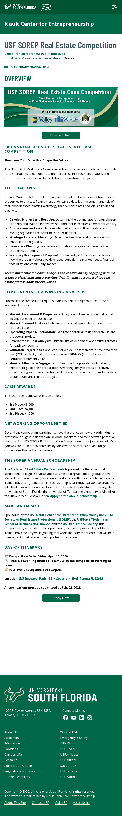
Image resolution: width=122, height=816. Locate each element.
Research (10, 760)
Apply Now (61, 598)
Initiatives (57, 54)
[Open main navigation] (114, 7)
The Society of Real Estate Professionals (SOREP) (59, 517)
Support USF (69, 766)
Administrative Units (18, 766)
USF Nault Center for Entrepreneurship (59, 515)
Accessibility (81, 803)
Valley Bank (97, 515)
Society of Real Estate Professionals (37, 469)
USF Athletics (69, 754)
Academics (11, 738)
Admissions (12, 743)
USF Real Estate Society (80, 524)
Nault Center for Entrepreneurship (49, 23)
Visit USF (61, 803)
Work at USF (69, 732)
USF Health (68, 749)
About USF (11, 732)
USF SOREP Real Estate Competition (34, 58)
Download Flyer (61, 135)
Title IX (65, 743)
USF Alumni (68, 760)
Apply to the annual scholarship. (74, 496)
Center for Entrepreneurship (25, 54)
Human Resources (17, 777)
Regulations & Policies (19, 771)
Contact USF (40, 803)
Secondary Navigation (26, 67)
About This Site (15, 803)
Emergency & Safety (74, 738)
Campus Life (13, 754)
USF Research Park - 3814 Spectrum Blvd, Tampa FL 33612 (61, 579)
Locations (11, 749)
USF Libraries (69, 771)
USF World (67, 777)
